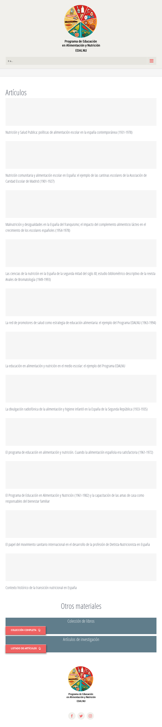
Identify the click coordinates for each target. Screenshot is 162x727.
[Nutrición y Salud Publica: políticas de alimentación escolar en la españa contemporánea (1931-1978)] (81, 112)
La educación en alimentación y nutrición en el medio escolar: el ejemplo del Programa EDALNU (65, 365)
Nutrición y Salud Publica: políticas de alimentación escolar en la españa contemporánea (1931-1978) (69, 132)
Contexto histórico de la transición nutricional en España (41, 587)
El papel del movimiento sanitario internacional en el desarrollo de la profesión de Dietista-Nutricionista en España (78, 544)
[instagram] (90, 716)
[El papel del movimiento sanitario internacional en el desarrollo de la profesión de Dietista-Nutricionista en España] (81, 524)
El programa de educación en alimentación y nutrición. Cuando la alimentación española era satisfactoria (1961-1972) (79, 452)
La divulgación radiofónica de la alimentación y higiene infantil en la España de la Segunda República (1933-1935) (77, 409)
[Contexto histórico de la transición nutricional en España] (81, 567)
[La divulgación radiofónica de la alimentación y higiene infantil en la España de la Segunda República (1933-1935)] (81, 389)
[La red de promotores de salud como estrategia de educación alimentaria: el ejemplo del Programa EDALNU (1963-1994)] (81, 302)
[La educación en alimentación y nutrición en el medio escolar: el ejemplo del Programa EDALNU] (81, 345)
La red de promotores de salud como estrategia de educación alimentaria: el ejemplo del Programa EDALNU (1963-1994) (81, 322)
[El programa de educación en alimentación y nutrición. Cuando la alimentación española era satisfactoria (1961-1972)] (81, 432)
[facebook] (72, 716)
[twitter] (81, 716)
